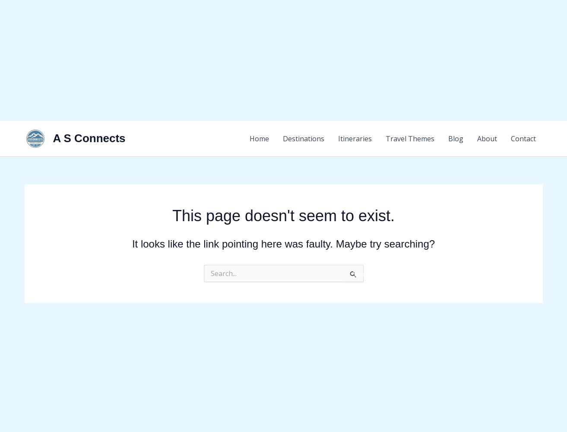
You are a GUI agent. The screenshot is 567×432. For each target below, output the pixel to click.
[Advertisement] (259, 60)
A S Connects (89, 138)
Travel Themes (410, 138)
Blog (455, 138)
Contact (523, 138)
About (487, 138)
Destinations (303, 138)
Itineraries (355, 138)
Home (259, 138)
